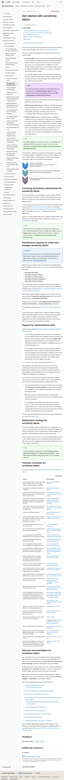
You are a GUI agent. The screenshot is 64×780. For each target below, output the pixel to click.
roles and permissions (39, 260)
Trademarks (4, 779)
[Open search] (56, 2)
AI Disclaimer (4, 776)
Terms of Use (56, 776)
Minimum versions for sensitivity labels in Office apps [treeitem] (13, 164)
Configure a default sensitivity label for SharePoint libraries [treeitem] (11, 134)
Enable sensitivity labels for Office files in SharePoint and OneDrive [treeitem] (13, 122)
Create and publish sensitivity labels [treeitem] (11, 88)
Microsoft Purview (32, 11)
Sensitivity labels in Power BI (53, 606)
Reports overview (51, 617)
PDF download (37, 211)
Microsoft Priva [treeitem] (6, 203)
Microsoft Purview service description (33, 43)
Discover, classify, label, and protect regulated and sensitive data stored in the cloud (54, 588)
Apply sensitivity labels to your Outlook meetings (38, 714)
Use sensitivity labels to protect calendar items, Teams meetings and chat (54, 508)
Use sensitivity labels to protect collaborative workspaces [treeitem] (12, 111)
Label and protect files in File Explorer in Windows (38, 720)
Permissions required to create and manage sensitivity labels (37, 32)
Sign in (60, 2)
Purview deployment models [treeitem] (9, 211)
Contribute (27, 776)
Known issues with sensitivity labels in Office (37, 694)
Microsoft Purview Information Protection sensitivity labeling (46, 209)
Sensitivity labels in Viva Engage (33, 717)
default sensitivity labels (44, 91)
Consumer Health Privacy (44, 776)
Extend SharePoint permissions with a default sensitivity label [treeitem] (13, 140)
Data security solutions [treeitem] (9, 43)
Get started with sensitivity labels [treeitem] (11, 84)
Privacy (33, 776)
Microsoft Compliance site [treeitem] (9, 200)
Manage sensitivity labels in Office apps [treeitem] (13, 159)
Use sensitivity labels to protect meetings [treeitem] (12, 117)
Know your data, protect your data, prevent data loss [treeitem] (12, 49)
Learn (23, 11)
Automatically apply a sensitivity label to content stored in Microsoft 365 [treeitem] (13, 105)
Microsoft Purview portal (41, 267)
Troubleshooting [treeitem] (7, 197)
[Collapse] (18, 10)
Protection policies (30, 362)
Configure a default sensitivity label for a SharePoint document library (54, 530)
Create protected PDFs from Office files (35, 707)
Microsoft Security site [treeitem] (8, 208)
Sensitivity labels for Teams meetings (35, 710)
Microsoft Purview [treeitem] (7, 16)
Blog (21, 776)
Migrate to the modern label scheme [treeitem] (12, 93)
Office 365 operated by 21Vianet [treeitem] (10, 59)
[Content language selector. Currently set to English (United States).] (8, 773)
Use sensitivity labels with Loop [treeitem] (13, 128)
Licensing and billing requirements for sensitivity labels (36, 30)
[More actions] (61, 11)
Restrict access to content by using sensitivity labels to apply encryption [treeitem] (13, 98)
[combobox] (10, 13)
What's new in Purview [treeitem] (8, 22)
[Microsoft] (3, 2)
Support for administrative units (30, 34)
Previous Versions (13, 776)
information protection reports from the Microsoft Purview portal (54, 622)
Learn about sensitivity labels (49, 49)
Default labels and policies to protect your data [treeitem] (11, 63)
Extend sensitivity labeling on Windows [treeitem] (13, 170)
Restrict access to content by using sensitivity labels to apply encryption (54, 494)
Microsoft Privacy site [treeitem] (8, 206)
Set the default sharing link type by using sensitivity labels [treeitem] (12, 153)
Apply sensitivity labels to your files (34, 685)
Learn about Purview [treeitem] (8, 19)
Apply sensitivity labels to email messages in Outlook (39, 691)
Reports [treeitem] (7, 67)
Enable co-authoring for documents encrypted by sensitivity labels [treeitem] (12, 146)
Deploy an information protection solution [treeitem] (10, 54)
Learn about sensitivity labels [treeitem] (12, 79)
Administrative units (33, 416)
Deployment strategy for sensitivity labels (33, 36)
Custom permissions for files (34, 687)
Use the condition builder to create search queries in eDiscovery (53, 632)
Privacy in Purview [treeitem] (7, 214)
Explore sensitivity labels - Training (31, 756)
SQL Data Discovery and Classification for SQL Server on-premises (54, 602)
